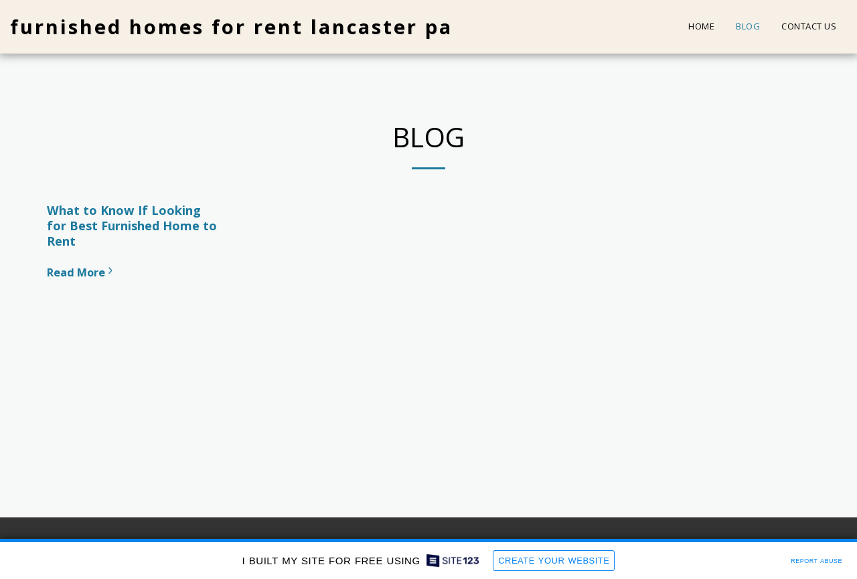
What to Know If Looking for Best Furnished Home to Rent (132, 225)
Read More (81, 272)
